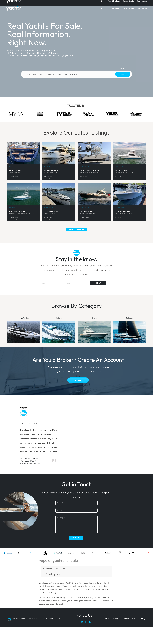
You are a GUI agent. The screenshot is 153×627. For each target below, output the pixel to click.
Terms (106, 618)
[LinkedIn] (90, 622)
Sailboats (129, 318)
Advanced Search (119, 68)
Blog (143, 618)
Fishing (94, 318)
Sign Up (78, 380)
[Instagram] (82, 622)
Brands (135, 618)
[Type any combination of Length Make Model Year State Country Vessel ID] (76, 74)
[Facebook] (86, 622)
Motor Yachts (23, 318)
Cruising (58, 318)
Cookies (125, 618)
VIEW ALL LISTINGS (76, 229)
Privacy (115, 618)
